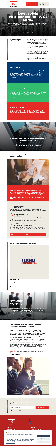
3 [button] (29, 32)
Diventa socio (33, 3)
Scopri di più (13, 77)
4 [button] (31, 32)
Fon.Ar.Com (12, 351)
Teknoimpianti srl (14, 279)
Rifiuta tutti (43, 438)
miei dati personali (28, 410)
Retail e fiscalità (15, 67)
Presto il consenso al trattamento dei (21, 410)
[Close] (48, 433)
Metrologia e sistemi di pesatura (20, 88)
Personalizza (8, 440)
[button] (10, 286)
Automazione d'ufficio (17, 107)
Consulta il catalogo (15, 354)
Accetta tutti (43, 435)
